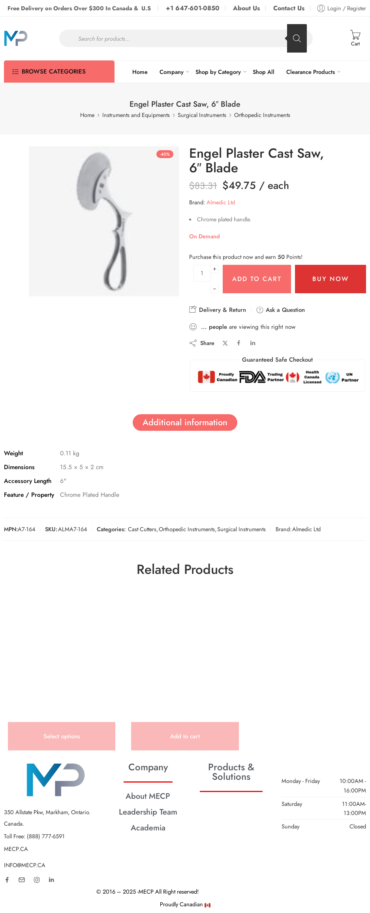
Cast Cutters (142, 529)
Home (140, 72)
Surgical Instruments (202, 115)
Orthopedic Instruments (262, 115)
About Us (246, 8)
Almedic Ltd (221, 202)
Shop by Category (218, 72)
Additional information (185, 422)
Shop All (263, 72)
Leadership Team (148, 811)
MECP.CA (16, 849)
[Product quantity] (202, 273)
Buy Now (330, 278)
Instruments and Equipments (136, 115)
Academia (148, 827)
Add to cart (257, 278)
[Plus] (214, 269)
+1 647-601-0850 (193, 8)
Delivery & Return (217, 309)
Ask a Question (280, 310)
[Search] (297, 38)
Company (172, 72)
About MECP (148, 796)
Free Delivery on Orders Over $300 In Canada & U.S (80, 8)
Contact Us (288, 8)
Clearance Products (310, 72)
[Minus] (214, 289)
